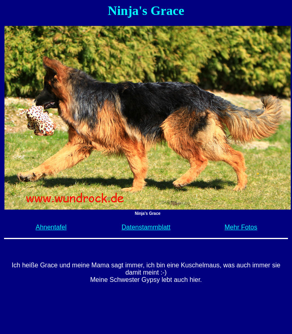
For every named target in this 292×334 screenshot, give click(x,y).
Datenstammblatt (146, 227)
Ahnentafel (51, 227)
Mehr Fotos (241, 227)
